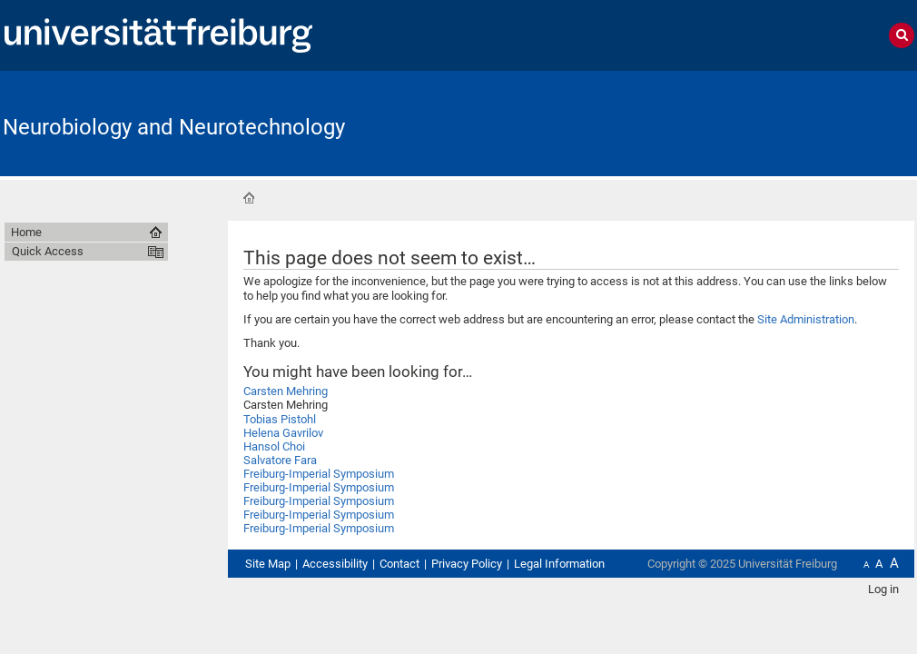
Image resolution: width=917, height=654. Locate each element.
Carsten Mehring (285, 391)
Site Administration (805, 319)
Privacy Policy (466, 563)
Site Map (268, 563)
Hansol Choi (274, 446)
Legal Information (559, 563)
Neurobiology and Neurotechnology (174, 127)
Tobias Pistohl (279, 419)
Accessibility (335, 563)
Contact (399, 563)
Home (248, 198)
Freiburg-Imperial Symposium (318, 474)
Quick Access (48, 251)
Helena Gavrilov (283, 433)
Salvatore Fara (280, 460)
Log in (883, 589)
